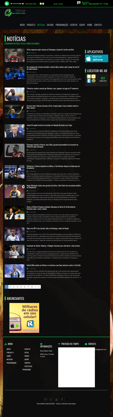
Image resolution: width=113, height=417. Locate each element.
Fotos (26, 352)
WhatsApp (91, 355)
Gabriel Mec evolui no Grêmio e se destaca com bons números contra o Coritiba (54, 265)
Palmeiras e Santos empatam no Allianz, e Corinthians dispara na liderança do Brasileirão (53, 167)
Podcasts (31, 24)
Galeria (50, 24)
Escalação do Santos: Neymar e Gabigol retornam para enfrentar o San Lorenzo (53, 246)
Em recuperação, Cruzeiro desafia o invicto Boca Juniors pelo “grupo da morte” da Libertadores (53, 68)
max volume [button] (23, 3)
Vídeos (26, 356)
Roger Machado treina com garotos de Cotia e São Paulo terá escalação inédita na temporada (54, 187)
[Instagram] (45, 399)
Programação (62, 24)
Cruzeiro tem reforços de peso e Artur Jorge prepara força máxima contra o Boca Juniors (52, 107)
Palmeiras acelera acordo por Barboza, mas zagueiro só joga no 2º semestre (52, 89)
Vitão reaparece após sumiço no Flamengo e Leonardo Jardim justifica (50, 50)
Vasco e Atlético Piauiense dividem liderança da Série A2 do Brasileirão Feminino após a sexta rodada (51, 208)
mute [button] (12, 3)
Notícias (41, 24)
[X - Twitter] (67, 399)
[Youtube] (56, 399)
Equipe (82, 24)
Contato (98, 24)
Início (22, 24)
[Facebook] (62, 399)
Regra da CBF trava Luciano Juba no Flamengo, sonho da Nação (48, 228)
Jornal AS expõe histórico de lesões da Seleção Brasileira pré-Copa (49, 125)
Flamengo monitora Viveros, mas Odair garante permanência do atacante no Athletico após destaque (52, 146)
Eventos (73, 24)
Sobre (89, 24)
